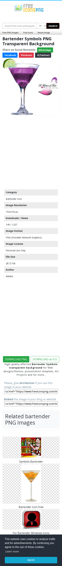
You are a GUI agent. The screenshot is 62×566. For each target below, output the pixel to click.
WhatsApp (45, 50)
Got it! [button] (30, 560)
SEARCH (52, 26)
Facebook (10, 55)
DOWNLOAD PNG (16, 359)
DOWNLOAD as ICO (45, 359)
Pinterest (26, 55)
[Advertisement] (31, 152)
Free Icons (28, 32)
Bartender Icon (14, 198)
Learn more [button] (12, 551)
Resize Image (44, 32)
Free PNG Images (10, 32)
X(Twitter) (43, 55)
